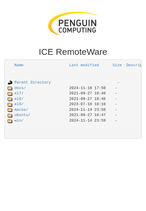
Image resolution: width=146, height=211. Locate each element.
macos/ (21, 110)
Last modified (84, 65)
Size (117, 65)
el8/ (18, 99)
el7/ (18, 93)
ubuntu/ (22, 115)
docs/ (20, 88)
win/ (18, 120)
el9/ (18, 104)
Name (18, 65)
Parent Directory (32, 82)
